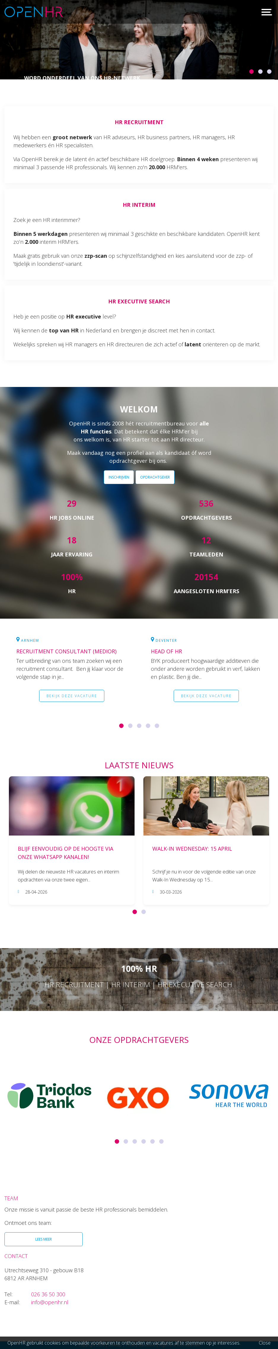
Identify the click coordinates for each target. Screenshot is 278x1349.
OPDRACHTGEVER (155, 477)
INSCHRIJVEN (118, 477)
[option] (139, 39)
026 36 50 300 (48, 1294)
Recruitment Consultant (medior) (66, 651)
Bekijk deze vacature (72, 697)
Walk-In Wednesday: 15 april (192, 848)
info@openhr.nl (49, 1302)
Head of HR (166, 651)
